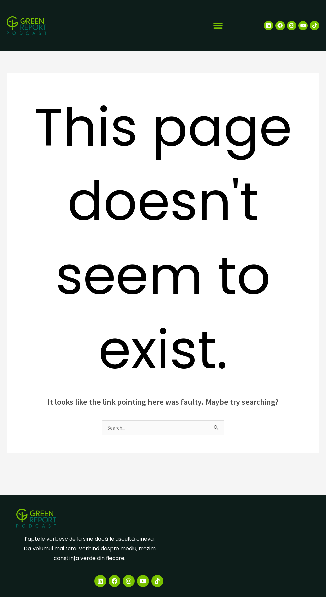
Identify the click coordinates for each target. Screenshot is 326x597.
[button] (218, 25)
